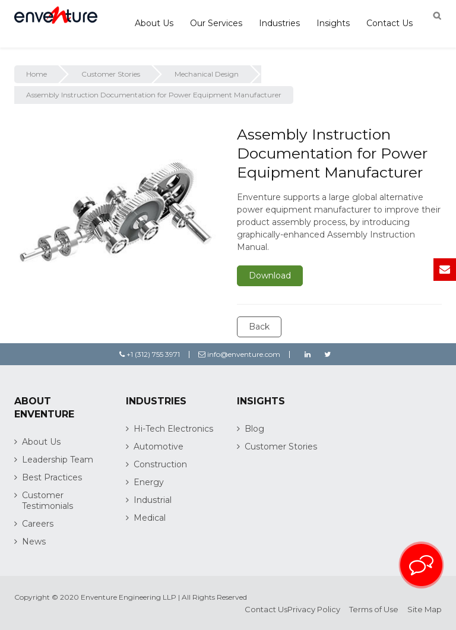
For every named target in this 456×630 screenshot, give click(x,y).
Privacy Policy (313, 609)
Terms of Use (373, 609)
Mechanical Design (207, 73)
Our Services (216, 23)
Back (259, 326)
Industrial (153, 500)
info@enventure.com (239, 354)
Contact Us (389, 23)
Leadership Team (57, 459)
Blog (254, 428)
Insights (333, 23)
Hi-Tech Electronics (173, 428)
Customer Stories (110, 73)
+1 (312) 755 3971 (149, 354)
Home (36, 73)
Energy (149, 482)
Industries (279, 23)
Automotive (158, 446)
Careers (37, 523)
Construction (160, 464)
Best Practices (52, 477)
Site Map (424, 609)
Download (270, 275)
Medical (150, 517)
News (34, 541)
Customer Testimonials (47, 500)
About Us (154, 23)
